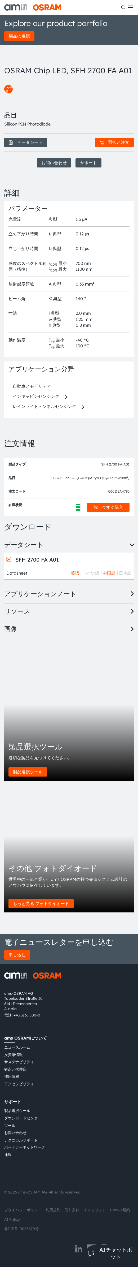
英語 (75, 573)
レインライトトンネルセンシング (44, 406)
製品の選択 (19, 35)
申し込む (17, 954)
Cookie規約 (120, 1210)
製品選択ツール (28, 771)
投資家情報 (13, 1054)
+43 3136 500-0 (27, 1015)
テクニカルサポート (21, 1140)
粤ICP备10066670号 (21, 1228)
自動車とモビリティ (32, 386)
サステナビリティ (19, 1061)
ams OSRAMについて (25, 1038)
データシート (26, 142)
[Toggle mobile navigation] (130, 7)
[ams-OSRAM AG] (32, 7)
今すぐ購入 (108, 507)
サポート (88, 162)
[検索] (123, 7)
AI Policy (12, 1219)
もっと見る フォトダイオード (41, 903)
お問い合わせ (54, 162)
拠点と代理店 (15, 1069)
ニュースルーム (17, 1047)
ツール (9, 1125)
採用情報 (11, 1076)
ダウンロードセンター (22, 1118)
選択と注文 (114, 142)
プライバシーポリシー (22, 1210)
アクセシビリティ (19, 1083)
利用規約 (53, 1210)
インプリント (95, 1210)
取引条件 (72, 1210)
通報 (8, 1154)
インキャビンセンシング (36, 396)
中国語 (109, 573)
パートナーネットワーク (24, 1147)
